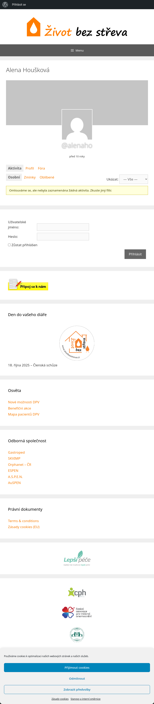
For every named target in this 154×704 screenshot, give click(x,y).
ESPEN (13, 470)
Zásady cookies (60, 699)
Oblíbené (47, 177)
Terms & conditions (23, 521)
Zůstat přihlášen (24, 245)
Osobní (14, 177)
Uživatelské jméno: (17, 224)
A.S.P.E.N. (15, 476)
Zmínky (29, 177)
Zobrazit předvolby (77, 689)
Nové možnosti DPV (23, 402)
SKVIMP (14, 458)
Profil (29, 168)
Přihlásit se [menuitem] (19, 4)
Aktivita (14, 168)
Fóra (41, 168)
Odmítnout (77, 678)
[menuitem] (5, 4)
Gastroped (16, 452)
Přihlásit (135, 254)
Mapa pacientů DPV (23, 414)
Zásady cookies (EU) (24, 527)
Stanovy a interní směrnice (85, 699)
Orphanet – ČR (19, 464)
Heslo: (13, 236)
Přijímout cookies (77, 667)
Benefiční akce (19, 408)
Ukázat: (112, 179)
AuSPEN (14, 482)
